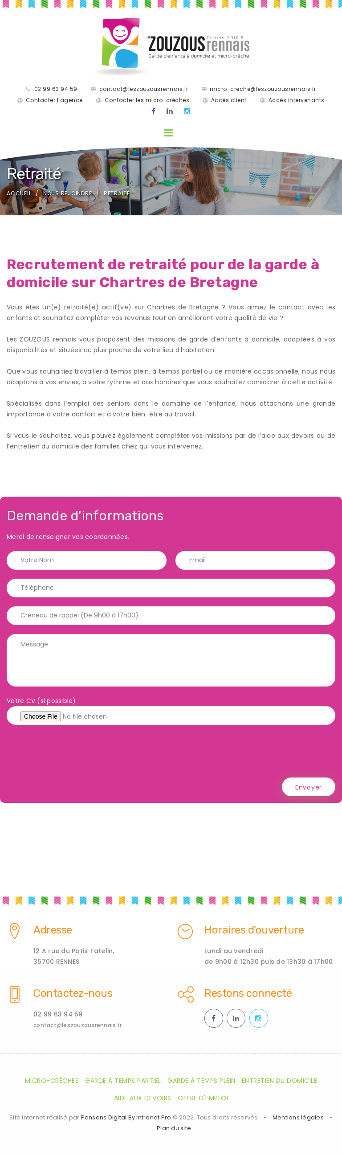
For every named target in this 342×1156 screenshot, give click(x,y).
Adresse (52, 930)
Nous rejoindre (67, 193)
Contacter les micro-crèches (147, 100)
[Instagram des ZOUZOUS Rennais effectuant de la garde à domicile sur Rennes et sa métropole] (187, 111)
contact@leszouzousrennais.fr (143, 89)
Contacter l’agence (54, 100)
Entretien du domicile (280, 1080)
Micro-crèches (52, 1080)
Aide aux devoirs (142, 1098)
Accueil (19, 193)
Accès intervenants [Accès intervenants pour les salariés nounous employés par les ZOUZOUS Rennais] (297, 100)
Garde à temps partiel (123, 1080)
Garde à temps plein (201, 1080)
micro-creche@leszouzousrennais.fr (263, 89)
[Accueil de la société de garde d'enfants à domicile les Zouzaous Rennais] (171, 47)
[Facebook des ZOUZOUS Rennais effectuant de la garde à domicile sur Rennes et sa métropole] (153, 111)
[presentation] (74, 751)
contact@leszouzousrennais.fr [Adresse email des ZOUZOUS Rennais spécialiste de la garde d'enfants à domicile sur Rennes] (77, 1025)
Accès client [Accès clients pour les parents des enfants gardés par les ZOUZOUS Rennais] (229, 100)
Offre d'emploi (203, 1098)
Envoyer (308, 787)
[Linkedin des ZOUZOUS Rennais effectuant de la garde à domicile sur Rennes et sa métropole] (170, 111)
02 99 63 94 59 (55, 89)
